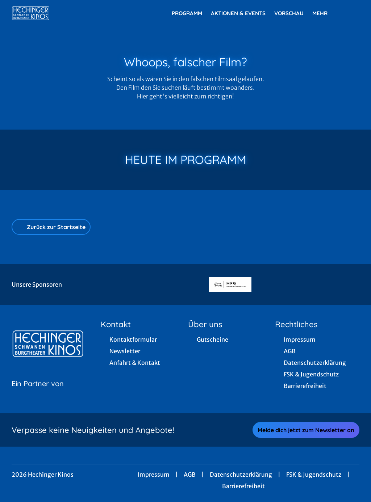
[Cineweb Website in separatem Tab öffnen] (38, 392)
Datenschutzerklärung (241, 474)
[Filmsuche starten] (352, 13)
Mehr (324, 13)
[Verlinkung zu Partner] (230, 284)
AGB (190, 474)
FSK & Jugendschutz (313, 474)
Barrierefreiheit (243, 486)
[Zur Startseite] (62, 13)
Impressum (154, 474)
